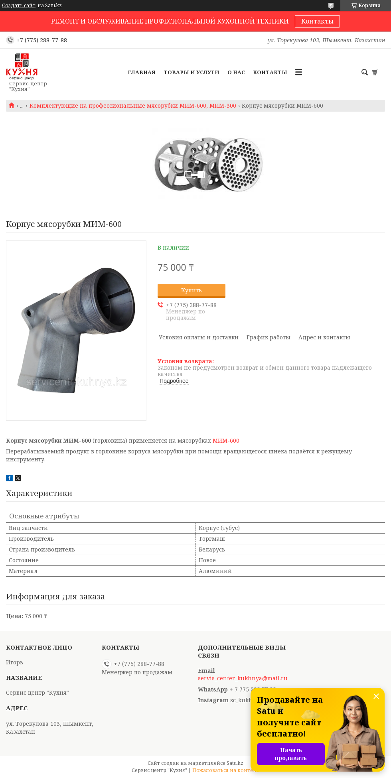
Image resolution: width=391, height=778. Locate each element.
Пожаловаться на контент (225, 770)
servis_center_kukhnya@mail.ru (243, 678)
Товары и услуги (191, 72)
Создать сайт (19, 5)
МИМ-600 (226, 440)
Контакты (317, 21)
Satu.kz (235, 763)
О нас (236, 72)
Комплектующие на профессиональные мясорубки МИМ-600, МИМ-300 (133, 105)
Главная (142, 72)
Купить (191, 290)
